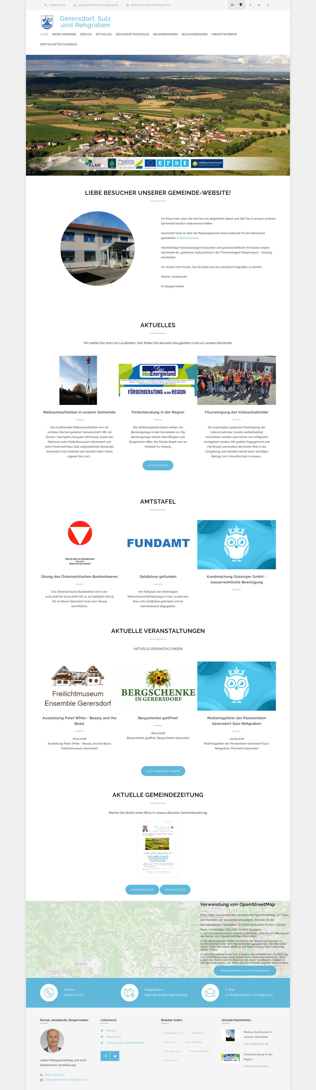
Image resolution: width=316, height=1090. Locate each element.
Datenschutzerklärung (210, 1086)
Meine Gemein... (200, 1037)
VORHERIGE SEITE (142, 875)
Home (119, 20)
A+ (233, 4)
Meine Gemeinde (139, 20)
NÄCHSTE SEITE (175, 875)
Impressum (113, 1022)
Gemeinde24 (124, 1086)
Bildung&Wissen (127, 30)
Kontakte (198, 1019)
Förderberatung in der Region (158, 398)
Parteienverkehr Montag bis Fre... (151, 4)
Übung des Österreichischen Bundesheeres (79, 562)
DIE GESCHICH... (174, 1037)
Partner (111, 1016)
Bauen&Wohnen (240, 20)
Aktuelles (178, 20)
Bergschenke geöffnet (158, 704)
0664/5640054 (54, 1060)
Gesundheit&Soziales (207, 20)
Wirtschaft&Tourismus (192, 30)
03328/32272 (57, 4)
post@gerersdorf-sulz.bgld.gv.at (98, 4)
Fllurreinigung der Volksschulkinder (236, 398)
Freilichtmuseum (188, 223)
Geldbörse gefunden (158, 562)
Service (160, 20)
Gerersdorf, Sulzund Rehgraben (85, 25)
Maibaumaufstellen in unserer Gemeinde (79, 398)
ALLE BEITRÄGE (158, 451)
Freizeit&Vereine (157, 30)
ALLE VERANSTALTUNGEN (163, 757)
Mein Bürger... (194, 1028)
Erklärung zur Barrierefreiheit (125, 1028)
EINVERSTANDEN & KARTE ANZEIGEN (245, 956)
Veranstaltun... (174, 1019)
